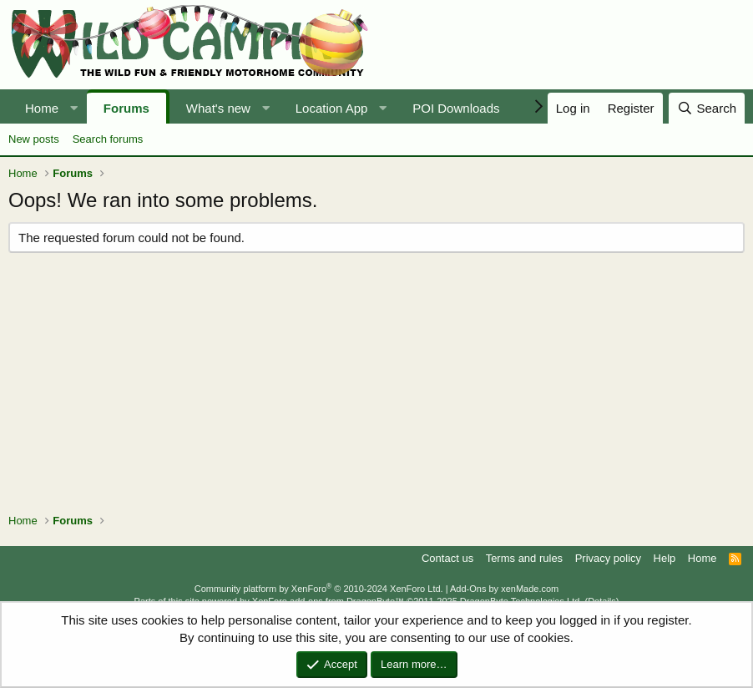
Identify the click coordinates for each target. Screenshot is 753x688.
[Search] (707, 108)
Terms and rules (524, 558)
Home (41, 108)
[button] (74, 108)
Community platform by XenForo (319, 589)
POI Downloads (455, 108)
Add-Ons (468, 589)
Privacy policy (608, 558)
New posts (33, 139)
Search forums (108, 139)
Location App (332, 108)
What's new (218, 108)
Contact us (447, 558)
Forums (126, 108)
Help (665, 558)
